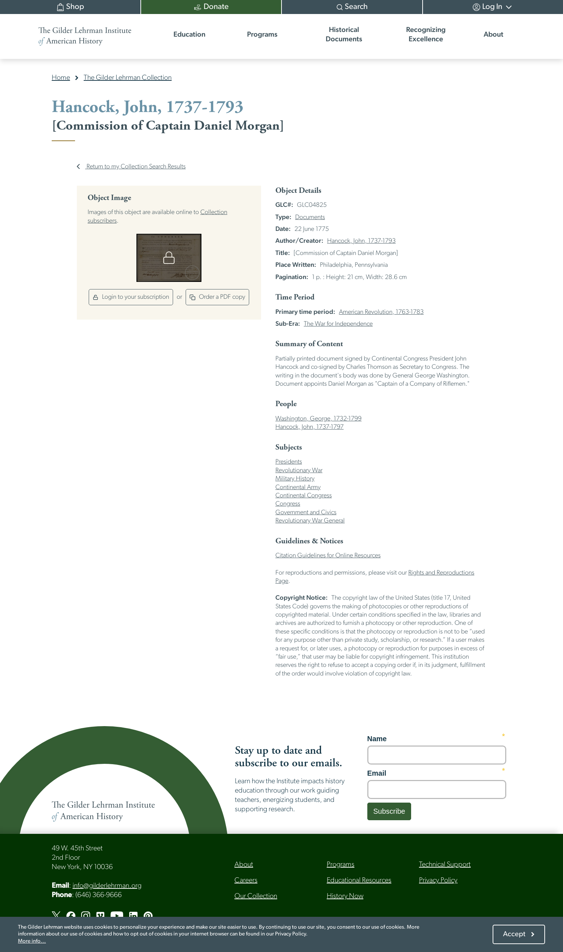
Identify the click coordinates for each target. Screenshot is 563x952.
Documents (310, 217)
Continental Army (298, 487)
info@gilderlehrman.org (107, 886)
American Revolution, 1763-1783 (381, 312)
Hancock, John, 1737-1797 (309, 427)
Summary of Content (309, 344)
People (286, 404)
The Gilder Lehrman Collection (128, 78)
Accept (514, 934)
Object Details (298, 191)
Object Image (109, 198)
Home (61, 78)
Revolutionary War (298, 470)
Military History (295, 478)
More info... (32, 941)
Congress (287, 504)
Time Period (295, 297)
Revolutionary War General (310, 520)
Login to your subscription (131, 297)
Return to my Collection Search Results (131, 166)
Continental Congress (303, 495)
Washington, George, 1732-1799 (318, 418)
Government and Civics (305, 512)
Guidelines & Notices (309, 541)
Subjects (288, 447)
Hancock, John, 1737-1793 (361, 241)
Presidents (288, 462)
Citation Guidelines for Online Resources (328, 555)
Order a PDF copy (217, 297)
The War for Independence (338, 324)
